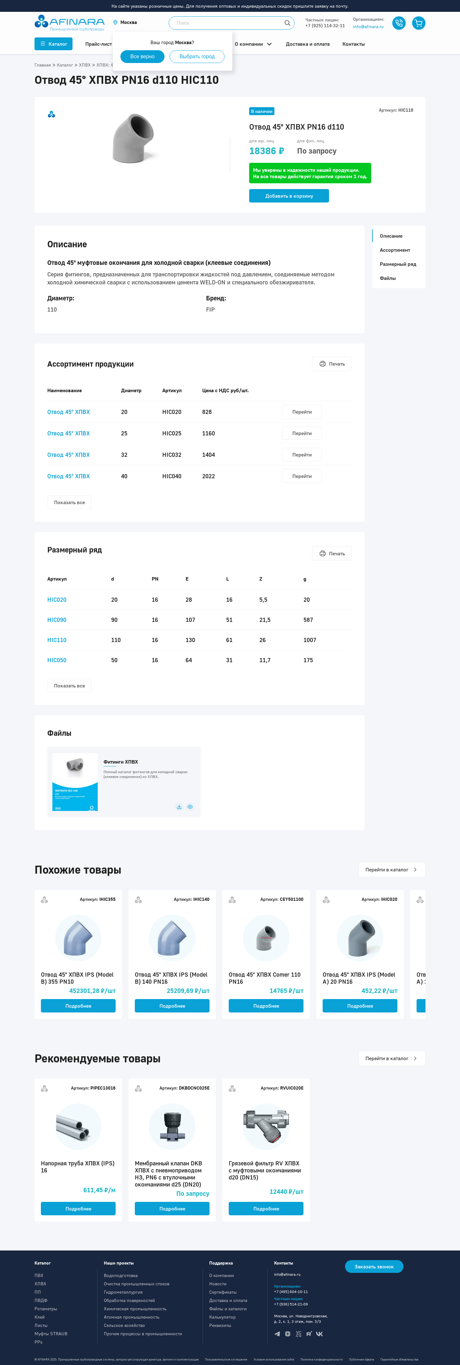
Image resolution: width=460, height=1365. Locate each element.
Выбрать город (197, 56)
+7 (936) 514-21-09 (291, 1304)
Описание (389, 235)
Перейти (302, 412)
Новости (217, 1283)
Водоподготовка (121, 1275)
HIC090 (56, 619)
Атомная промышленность (131, 1317)
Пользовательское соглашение (226, 1359)
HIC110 (56, 639)
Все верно (142, 56)
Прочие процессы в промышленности (143, 1333)
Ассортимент (395, 250)
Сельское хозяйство (124, 1325)
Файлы (388, 278)
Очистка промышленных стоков (136, 1283)
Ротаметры (45, 1308)
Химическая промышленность (135, 1308)
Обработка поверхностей (129, 1300)
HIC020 (56, 599)
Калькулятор (222, 1317)
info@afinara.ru (368, 26)
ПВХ (38, 1275)
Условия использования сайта (274, 1359)
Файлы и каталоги (228, 1308)
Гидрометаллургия (123, 1292)
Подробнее (78, 1006)
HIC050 (56, 659)
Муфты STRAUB (50, 1333)
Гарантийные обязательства (399, 1359)
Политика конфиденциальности (322, 1359)
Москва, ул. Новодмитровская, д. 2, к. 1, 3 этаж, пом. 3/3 (301, 1318)
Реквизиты (220, 1325)
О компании (221, 1275)
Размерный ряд (398, 264)
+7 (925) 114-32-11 (325, 25)
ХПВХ (40, 1283)
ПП (37, 1292)
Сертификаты (223, 1292)
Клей (39, 1317)
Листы (41, 1325)
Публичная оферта (361, 1359)
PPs (38, 1342)
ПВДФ (40, 1300)
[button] (125, 22)
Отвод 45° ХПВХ (68, 411)
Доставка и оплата (228, 1300)
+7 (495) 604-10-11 (291, 1291)
